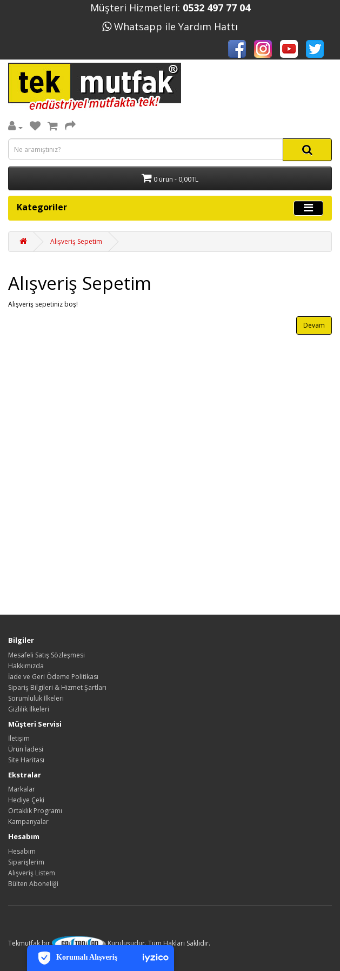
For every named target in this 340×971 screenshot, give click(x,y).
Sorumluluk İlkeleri (36, 698)
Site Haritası (26, 759)
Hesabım (22, 851)
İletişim (19, 738)
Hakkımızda (26, 665)
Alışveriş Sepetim (76, 241)
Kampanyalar (28, 821)
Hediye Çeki (26, 799)
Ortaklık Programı (35, 810)
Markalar (21, 789)
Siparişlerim (26, 862)
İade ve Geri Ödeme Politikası (53, 676)
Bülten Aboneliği (33, 883)
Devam (314, 325)
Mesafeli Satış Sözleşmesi (46, 655)
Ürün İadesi (25, 749)
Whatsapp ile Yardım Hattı (170, 26)
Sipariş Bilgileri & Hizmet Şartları (57, 687)
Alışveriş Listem (31, 872)
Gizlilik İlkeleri (28, 709)
